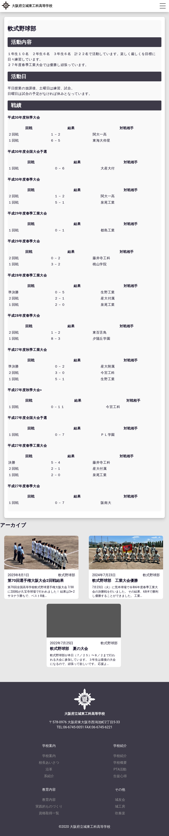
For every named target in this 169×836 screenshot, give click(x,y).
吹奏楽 (120, 813)
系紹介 (49, 776)
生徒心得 (120, 776)
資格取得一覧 (49, 813)
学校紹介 (120, 756)
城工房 (120, 806)
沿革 (49, 769)
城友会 (120, 800)
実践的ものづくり (48, 806)
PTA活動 (120, 769)
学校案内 (49, 756)
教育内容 (49, 800)
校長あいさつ (49, 763)
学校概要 (120, 763)
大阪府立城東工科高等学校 (32, 6)
